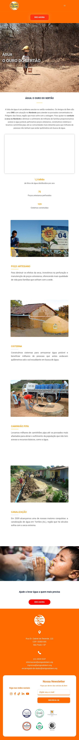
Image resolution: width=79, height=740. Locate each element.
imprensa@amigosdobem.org (39, 665)
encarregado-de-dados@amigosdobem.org (39, 668)
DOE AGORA (39, 17)
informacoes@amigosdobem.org (39, 662)
